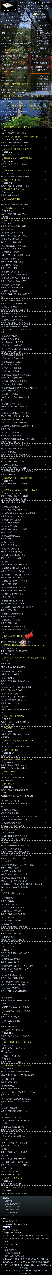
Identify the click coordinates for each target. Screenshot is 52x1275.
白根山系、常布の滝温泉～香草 (17, 855)
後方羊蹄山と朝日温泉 (14, 420)
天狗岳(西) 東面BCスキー (15, 189)
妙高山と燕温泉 (11, 291)
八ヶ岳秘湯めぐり (12, 452)
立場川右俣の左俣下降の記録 (16, 1162)
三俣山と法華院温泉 (13, 368)
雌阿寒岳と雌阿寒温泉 (14, 355)
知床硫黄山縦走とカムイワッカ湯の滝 (20, 388)
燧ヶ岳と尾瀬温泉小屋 (14, 239)
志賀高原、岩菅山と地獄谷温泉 (17, 1099)
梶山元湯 (8, 950)
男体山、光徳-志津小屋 (14, 1127)
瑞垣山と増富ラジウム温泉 (15, 581)
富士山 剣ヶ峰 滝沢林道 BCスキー (19, 149)
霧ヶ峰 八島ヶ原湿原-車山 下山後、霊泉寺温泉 (24, 96)
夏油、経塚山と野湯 (13, 849)
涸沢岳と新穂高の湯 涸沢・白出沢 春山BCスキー (25, 106)
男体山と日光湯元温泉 (14, 614)
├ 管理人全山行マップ (11, 1204)
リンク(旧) (8, 1215)
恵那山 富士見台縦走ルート (16, 220)
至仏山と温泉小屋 (12, 432)
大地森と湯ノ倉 (11, 905)
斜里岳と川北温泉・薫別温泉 (16, 568)
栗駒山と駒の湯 (11, 810)
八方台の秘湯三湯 (12, 988)
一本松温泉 (9, 930)
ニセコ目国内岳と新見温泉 (15, 836)
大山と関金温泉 (11, 526)
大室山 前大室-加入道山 (14, 62)
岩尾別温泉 (9, 937)
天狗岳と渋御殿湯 (12, 285)
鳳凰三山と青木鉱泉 (13, 313)
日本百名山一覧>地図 (39, 57)
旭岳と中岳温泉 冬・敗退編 (16, 326)
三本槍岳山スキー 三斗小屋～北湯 (19, 865)
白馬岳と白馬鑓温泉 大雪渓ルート (19, 426)
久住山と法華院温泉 (13, 362)
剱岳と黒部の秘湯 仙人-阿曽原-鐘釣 (19, 439)
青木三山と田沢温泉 (13, 180)
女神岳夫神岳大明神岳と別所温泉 (18, 171)
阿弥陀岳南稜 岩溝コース (15, 700)
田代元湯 (8, 924)
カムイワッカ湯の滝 (13, 943)
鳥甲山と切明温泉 (12, 842)
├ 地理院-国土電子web (11, 1253)
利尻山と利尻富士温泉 (14, 594)
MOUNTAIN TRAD (26, 1274)
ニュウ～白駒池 (11, 1172)
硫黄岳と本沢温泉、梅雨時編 (16, 278)
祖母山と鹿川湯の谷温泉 (15, 555)
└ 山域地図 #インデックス (13, 1210)
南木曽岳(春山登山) (12, 1021)
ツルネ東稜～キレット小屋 (15, 1143)
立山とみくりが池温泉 (14, 300)
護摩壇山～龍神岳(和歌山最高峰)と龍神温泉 (23, 884)
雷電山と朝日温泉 (12, 829)
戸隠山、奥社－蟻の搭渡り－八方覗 (19, 1092)
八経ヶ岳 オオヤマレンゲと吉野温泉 (20, 513)
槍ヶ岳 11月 (9, 38)
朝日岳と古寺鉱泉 (12, 252)
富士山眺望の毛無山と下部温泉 (17, 127)
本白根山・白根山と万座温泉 (16, 575)
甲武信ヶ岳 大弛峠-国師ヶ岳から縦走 (20, 84)
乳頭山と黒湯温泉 (12, 801)
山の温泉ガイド (43, 76)
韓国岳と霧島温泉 (12, 549)
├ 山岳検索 (7, 1201)
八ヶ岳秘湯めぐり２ (13, 975)
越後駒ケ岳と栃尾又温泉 (15, 627)
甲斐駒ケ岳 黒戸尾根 (13, 671)
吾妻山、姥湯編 (11, 394)
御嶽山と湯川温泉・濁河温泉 (16, 413)
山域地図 (35, 52)
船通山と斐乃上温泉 (13, 871)
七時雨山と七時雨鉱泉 (14, 1030)
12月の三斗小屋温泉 (13, 911)
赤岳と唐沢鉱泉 (11, 307)
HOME (6, 1198)
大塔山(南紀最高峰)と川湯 (15, 878)
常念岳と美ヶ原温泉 (13, 620)
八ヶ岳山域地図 (39, 63)
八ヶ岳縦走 (9, 678)
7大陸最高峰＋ (42, 48)
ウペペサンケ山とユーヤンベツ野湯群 (20, 817)
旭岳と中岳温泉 (11, 336)
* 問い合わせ (8, 1241)
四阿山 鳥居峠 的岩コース (15, 199)
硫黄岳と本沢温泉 (12, 272)
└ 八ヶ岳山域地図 (10, 1212)
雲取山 (7, 707)
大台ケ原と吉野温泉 (13, 520)
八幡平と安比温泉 (12, 265)
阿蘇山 (7, 562)
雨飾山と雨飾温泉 (12, 259)
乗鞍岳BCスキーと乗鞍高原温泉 (18, 158)
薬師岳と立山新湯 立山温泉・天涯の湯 (21, 137)
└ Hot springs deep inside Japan (15, 1224)
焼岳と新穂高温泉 (12, 536)
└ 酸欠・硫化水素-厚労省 (12, 1256)
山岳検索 (35, 21)
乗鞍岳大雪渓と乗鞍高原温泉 (16, 445)
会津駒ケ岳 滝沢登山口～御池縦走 (19, 607)
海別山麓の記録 (11, 1108)
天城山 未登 (9, 1079)
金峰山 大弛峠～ (11, 72)
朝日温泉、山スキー (13, 1117)
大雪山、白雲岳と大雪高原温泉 (17, 375)
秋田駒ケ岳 (9, 1086)
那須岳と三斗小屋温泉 (14, 233)
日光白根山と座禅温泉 (14, 601)
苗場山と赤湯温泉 (12, 465)
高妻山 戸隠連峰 (11, 118)
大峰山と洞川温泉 (12, 507)
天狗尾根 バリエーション (15, 208)
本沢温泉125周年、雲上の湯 (16, 982)
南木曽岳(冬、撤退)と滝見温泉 (17, 1011)
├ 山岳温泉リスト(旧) (11, 1207)
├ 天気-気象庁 (8, 1250)
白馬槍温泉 (9, 898)
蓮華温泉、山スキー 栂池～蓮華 (18, 966)
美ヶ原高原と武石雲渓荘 (15, 588)
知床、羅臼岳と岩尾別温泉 (15, 381)
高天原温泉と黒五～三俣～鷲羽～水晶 (20, 50)
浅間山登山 (9, 542)
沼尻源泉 (8, 998)
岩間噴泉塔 (9, 917)
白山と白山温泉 (11, 458)
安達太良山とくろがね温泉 (15, 246)
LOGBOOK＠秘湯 (10, 1230)
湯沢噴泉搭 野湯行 (12, 959)
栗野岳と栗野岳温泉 (13, 823)
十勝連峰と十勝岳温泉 (14, 342)
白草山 (7, 1156)
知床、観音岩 (10, 1133)
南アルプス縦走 (11, 694)
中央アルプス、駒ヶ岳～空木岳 (17, 687)
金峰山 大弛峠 (10, 772)
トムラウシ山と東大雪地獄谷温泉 (18, 349)
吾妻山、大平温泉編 (13, 404)
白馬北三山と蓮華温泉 (14, 320)
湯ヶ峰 (7, 1149)
